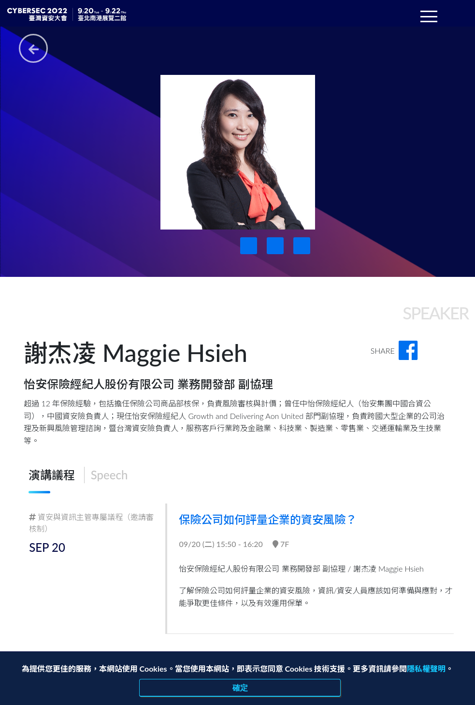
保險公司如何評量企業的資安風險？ (273, 519)
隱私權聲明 (426, 668)
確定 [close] (240, 687)
